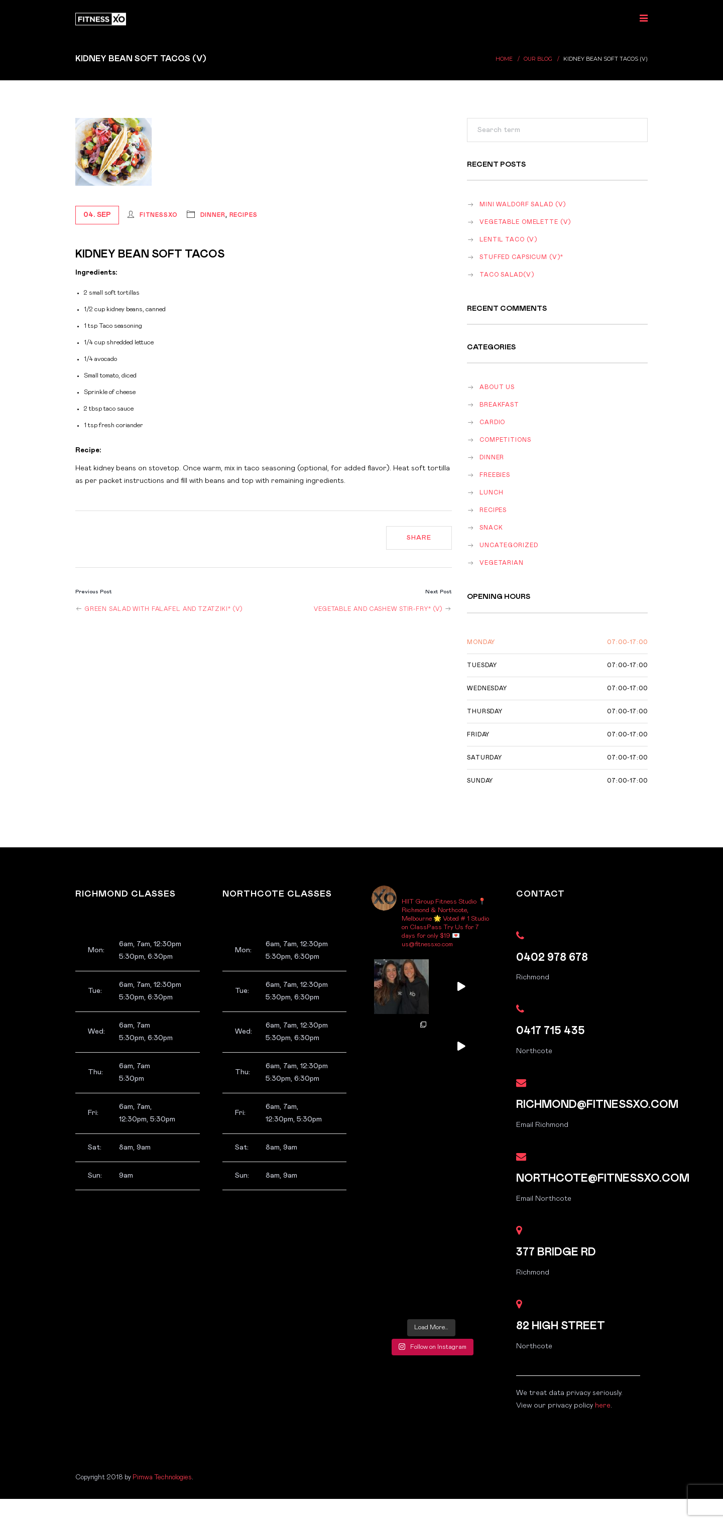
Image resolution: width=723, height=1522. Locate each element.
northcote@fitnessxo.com (602, 1178)
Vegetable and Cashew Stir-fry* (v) (383, 609)
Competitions (505, 440)
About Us (497, 387)
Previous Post (93, 591)
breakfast (499, 405)
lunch (491, 492)
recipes (243, 215)
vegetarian (501, 563)
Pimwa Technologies (162, 1477)
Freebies (494, 475)
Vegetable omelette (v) (525, 222)
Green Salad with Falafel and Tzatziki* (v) (159, 609)
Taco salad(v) (506, 275)
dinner (212, 215)
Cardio (492, 422)
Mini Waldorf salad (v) (522, 204)
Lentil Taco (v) (508, 239)
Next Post (438, 591)
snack (491, 528)
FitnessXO (159, 215)
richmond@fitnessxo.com (597, 1104)
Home (504, 59)
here (603, 1405)
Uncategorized (508, 545)
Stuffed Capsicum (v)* (521, 257)
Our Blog (538, 59)
